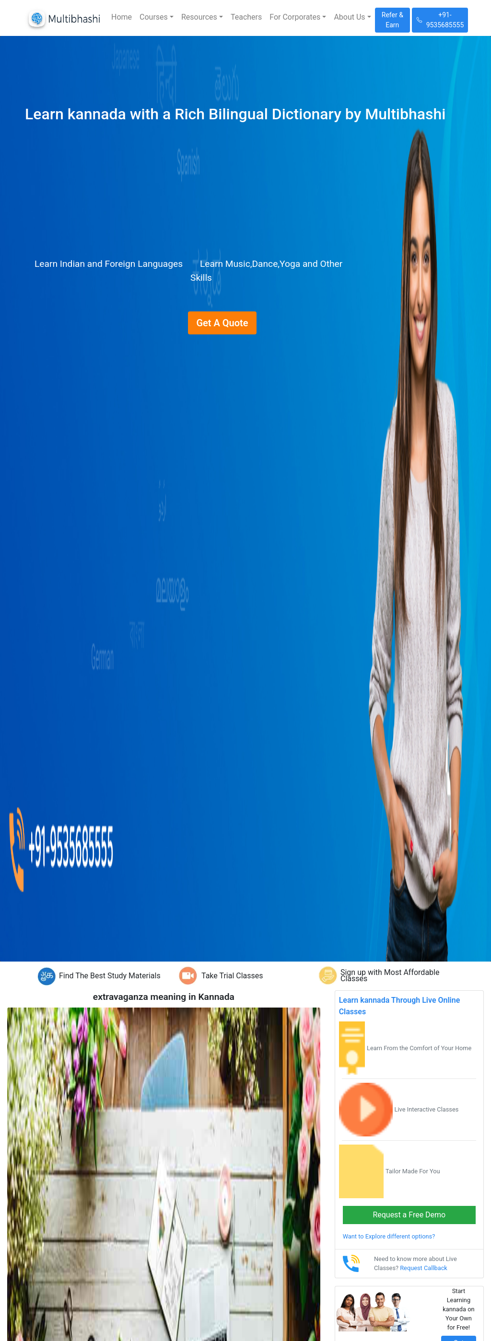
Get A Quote (222, 323)
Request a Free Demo (409, 1214)
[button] (156, 17)
